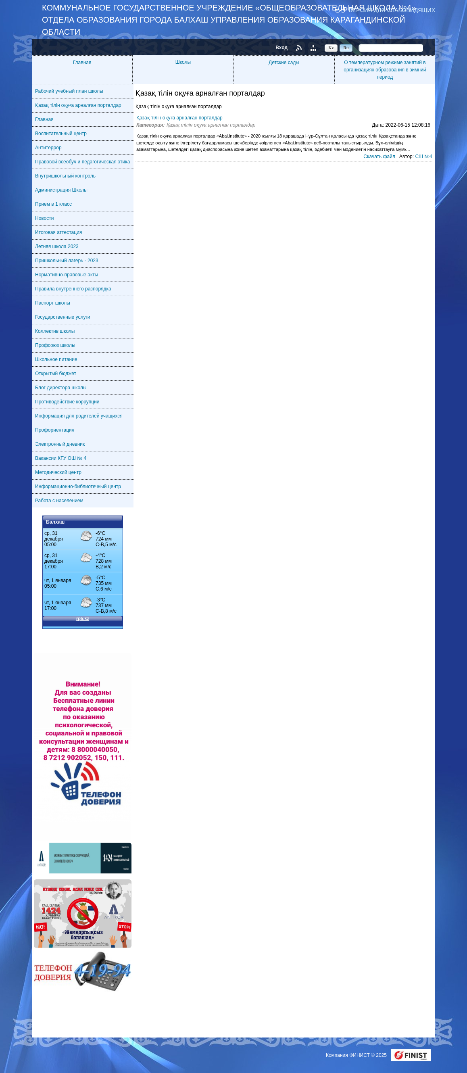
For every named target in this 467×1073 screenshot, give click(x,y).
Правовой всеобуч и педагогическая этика (82, 162)
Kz (331, 47)
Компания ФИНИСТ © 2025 (357, 1055)
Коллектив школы (55, 331)
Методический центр (58, 472)
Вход (281, 47)
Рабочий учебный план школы (69, 91)
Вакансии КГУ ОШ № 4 (60, 458)
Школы (183, 62)
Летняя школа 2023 (57, 246)
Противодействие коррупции (67, 402)
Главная (82, 62)
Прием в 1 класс (53, 204)
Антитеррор (48, 147)
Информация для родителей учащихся (79, 416)
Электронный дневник (60, 444)
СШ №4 (423, 156)
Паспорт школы (52, 303)
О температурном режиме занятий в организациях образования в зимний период (385, 70)
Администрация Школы (61, 190)
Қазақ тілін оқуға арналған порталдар (78, 105)
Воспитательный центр (61, 133)
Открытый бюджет (55, 373)
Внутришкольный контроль (65, 176)
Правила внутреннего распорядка (73, 289)
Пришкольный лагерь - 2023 (66, 260)
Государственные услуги (62, 317)
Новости (44, 218)
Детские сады (284, 62)
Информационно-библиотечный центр (78, 486)
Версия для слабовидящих (392, 10)
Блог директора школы (60, 387)
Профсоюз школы (55, 345)
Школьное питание (56, 359)
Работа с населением (59, 500)
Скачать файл (379, 156)
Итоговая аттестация (58, 232)
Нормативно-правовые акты (66, 275)
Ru (346, 47)
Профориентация (54, 430)
